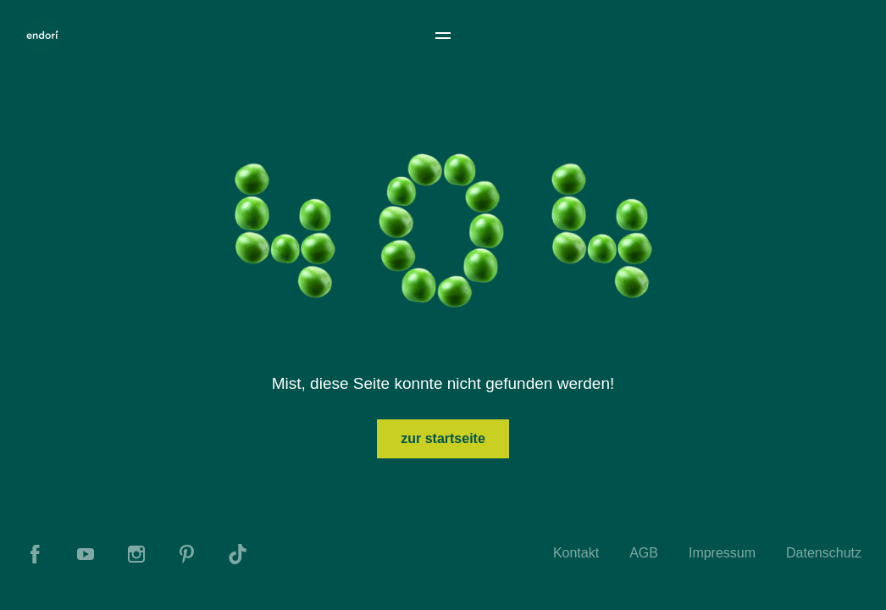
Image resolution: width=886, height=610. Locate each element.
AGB (643, 553)
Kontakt (576, 553)
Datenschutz (823, 553)
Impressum (722, 553)
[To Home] (42, 35)
